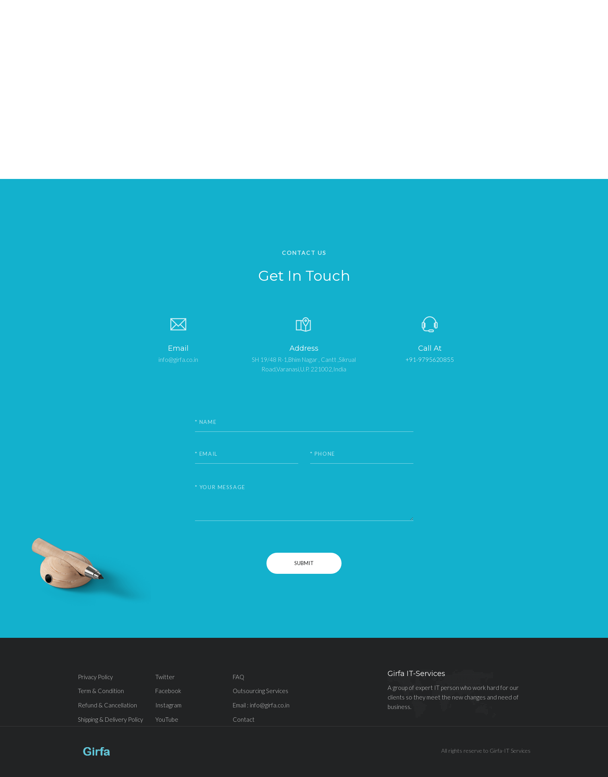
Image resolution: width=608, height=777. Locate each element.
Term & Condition (101, 690)
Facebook (168, 690)
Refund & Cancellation (107, 705)
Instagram (168, 705)
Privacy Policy (95, 676)
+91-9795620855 (429, 359)
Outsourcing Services (260, 690)
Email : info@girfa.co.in (261, 705)
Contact (244, 719)
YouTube (166, 719)
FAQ (238, 676)
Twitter (165, 676)
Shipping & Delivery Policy (110, 719)
